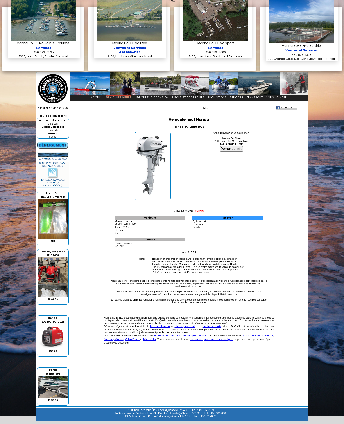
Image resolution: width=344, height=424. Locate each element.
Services (43, 48)
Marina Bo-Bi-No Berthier (302, 45)
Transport (255, 97)
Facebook (287, 107)
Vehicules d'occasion (152, 97)
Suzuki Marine (251, 335)
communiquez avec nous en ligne (211, 339)
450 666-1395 (129, 52)
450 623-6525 (44, 52)
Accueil (97, 97)
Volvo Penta (132, 339)
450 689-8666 (216, 52)
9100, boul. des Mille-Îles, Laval (130, 56)
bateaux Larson (160, 326)
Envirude (267, 335)
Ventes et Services (129, 48)
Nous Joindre (276, 97)
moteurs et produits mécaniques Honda (181, 335)
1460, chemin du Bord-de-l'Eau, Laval (215, 56)
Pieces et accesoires (188, 97)
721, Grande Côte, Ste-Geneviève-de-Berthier (301, 59)
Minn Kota (149, 339)
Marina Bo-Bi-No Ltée (129, 43)
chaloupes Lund (185, 326)
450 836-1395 (301, 55)
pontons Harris (212, 326)
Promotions (217, 97)
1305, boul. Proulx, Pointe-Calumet (43, 56)
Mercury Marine (114, 339)
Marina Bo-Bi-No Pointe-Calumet (44, 43)
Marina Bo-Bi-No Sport (215, 43)
